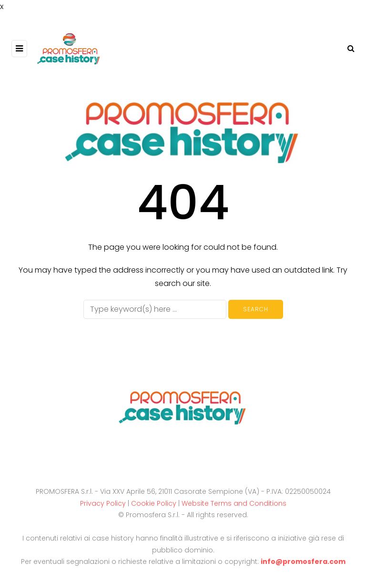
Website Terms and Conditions (234, 503)
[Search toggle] (347, 48)
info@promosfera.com (303, 561)
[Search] (154, 309)
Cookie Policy (153, 503)
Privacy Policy (103, 503)
